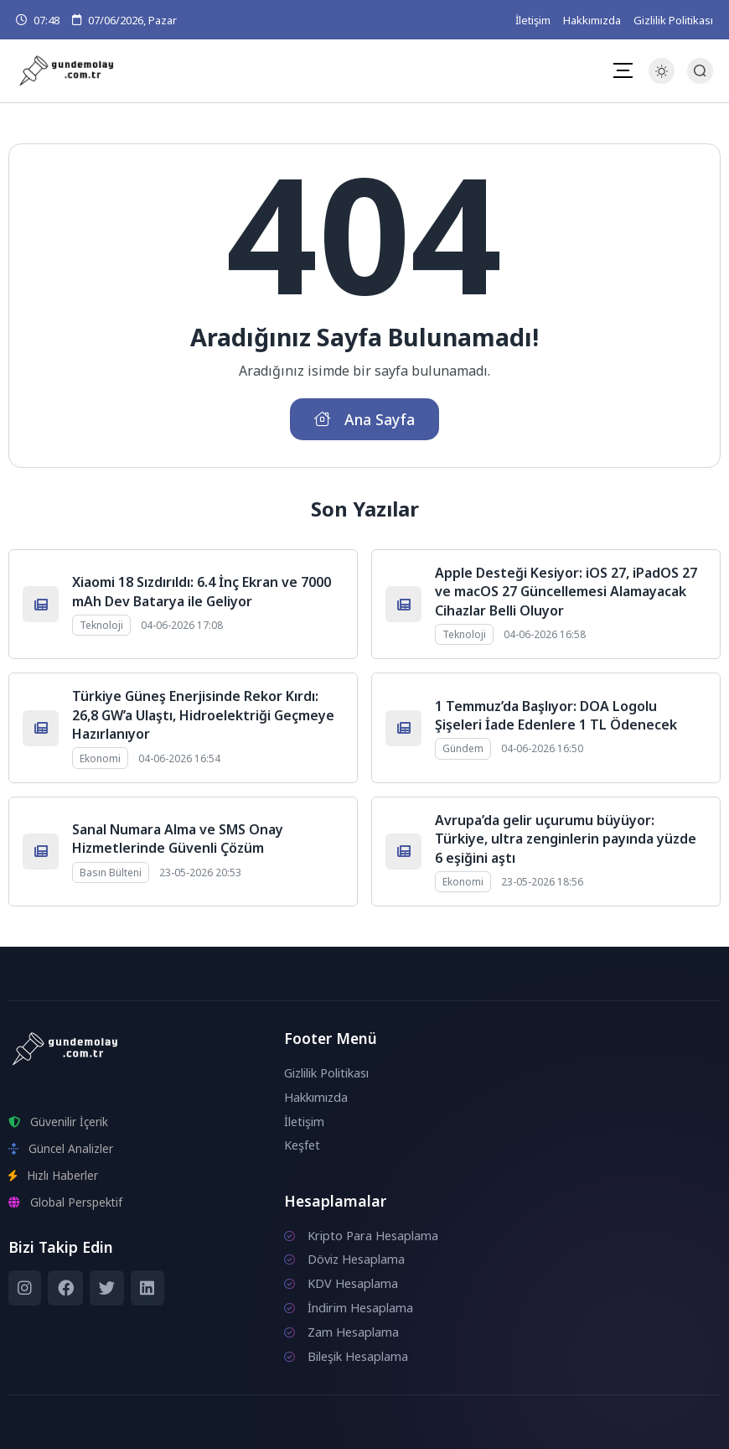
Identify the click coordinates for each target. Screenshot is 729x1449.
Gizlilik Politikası (673, 20)
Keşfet (302, 1145)
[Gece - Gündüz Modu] (662, 79)
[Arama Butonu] (700, 71)
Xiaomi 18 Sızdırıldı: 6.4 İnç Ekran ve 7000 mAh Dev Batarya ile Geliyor (201, 591)
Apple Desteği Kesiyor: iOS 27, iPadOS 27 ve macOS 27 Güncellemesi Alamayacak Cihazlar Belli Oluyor (566, 592)
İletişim (533, 20)
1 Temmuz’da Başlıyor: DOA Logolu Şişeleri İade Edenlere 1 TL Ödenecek (556, 715)
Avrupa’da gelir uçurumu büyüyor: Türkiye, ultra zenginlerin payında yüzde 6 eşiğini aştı (565, 839)
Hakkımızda (592, 20)
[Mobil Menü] (622, 70)
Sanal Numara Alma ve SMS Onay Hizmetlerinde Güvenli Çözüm (177, 838)
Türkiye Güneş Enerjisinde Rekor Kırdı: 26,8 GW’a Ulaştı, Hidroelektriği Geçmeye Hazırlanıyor (203, 715)
